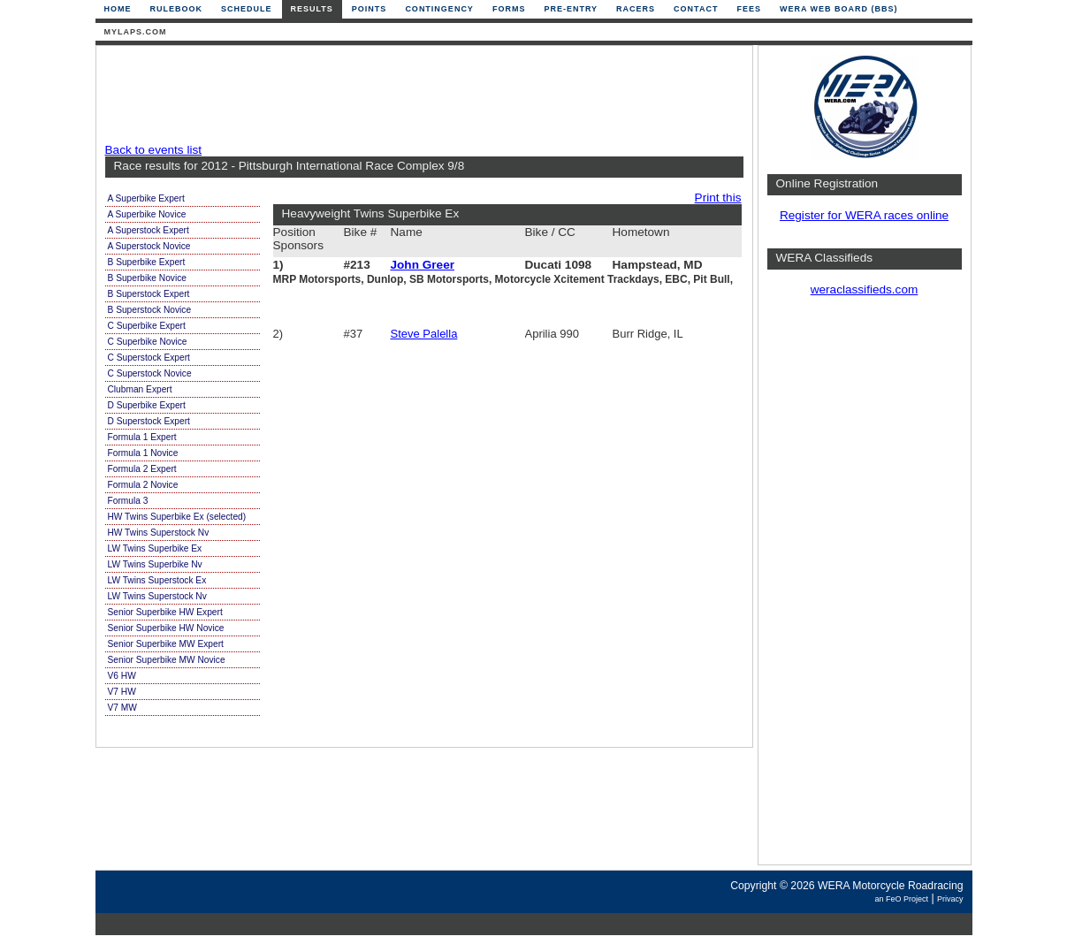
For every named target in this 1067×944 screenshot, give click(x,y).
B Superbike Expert (147, 262)
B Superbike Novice (147, 278)
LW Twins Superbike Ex (155, 548)
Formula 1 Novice (143, 453)
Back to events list (153, 149)
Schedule (246, 8)
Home (118, 8)
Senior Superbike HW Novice (166, 628)
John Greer (423, 264)
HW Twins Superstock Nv (159, 532)
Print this (718, 197)
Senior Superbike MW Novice (166, 660)
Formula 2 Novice (143, 485)
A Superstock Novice (149, 246)
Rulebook (176, 8)
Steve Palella (424, 333)
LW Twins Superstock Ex (157, 580)
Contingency (439, 8)
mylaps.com (135, 31)
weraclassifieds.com (864, 289)
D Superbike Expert (147, 405)
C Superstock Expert (149, 357)
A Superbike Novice (147, 214)
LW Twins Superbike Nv (155, 564)
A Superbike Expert (146, 198)
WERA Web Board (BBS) (839, 8)
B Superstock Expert (149, 294)
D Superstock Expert (149, 421)
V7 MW (122, 707)
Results (312, 8)
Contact (696, 8)
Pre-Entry (571, 8)
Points (369, 8)
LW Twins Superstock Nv (157, 596)
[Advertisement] (420, 94)
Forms (509, 8)
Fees (748, 8)
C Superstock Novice (150, 373)
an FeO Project (901, 899)
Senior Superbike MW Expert (166, 644)
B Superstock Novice (150, 310)
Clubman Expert (140, 389)
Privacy (950, 899)
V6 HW (122, 676)
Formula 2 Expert (142, 469)
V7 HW (122, 692)
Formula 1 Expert (142, 437)
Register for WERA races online (864, 215)
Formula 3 (128, 501)
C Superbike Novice (147, 341)
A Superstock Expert (148, 230)
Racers (635, 8)
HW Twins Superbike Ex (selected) (177, 516)
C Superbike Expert (147, 326)
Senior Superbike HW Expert (165, 612)
